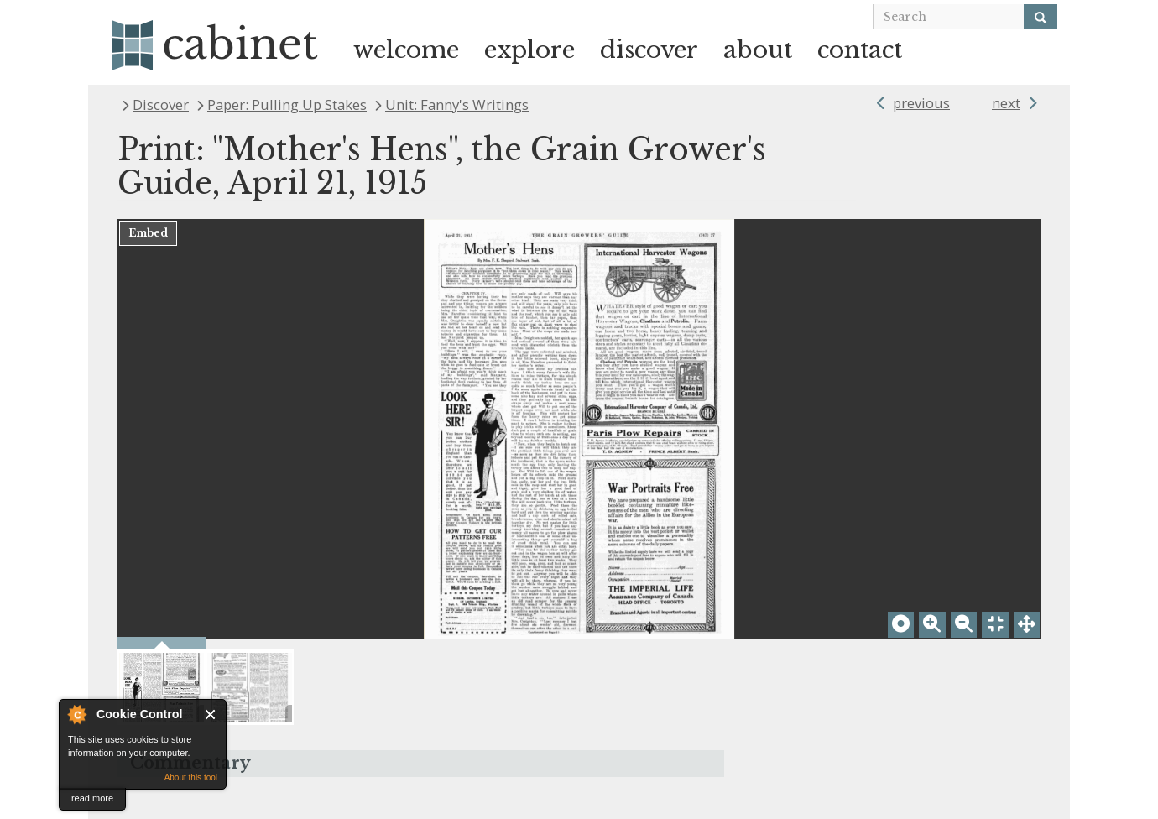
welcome (406, 50)
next (1006, 102)
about (757, 50)
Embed (148, 233)
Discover (161, 104)
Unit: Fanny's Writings (457, 104)
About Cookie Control (76, 714)
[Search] (1040, 16)
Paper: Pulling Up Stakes (287, 104)
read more (92, 798)
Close (211, 714)
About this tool (190, 777)
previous (921, 102)
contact (859, 50)
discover (649, 50)
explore (529, 50)
